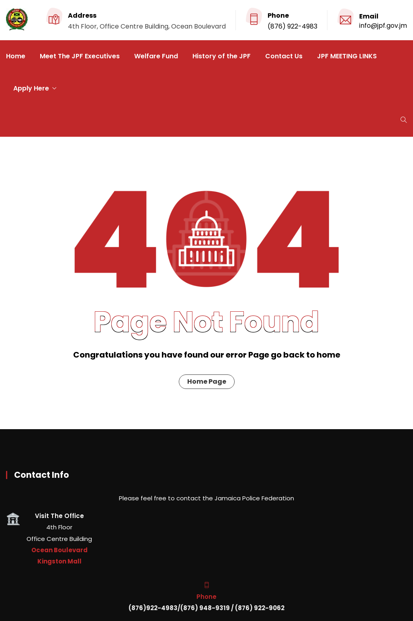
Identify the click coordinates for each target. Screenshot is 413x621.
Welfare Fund (156, 56)
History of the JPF (221, 56)
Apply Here (31, 88)
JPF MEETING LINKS (347, 56)
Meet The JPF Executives (80, 56)
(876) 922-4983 (292, 26)
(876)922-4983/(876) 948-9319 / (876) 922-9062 (206, 608)
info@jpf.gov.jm (383, 25)
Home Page (206, 381)
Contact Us (284, 56)
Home (15, 56)
